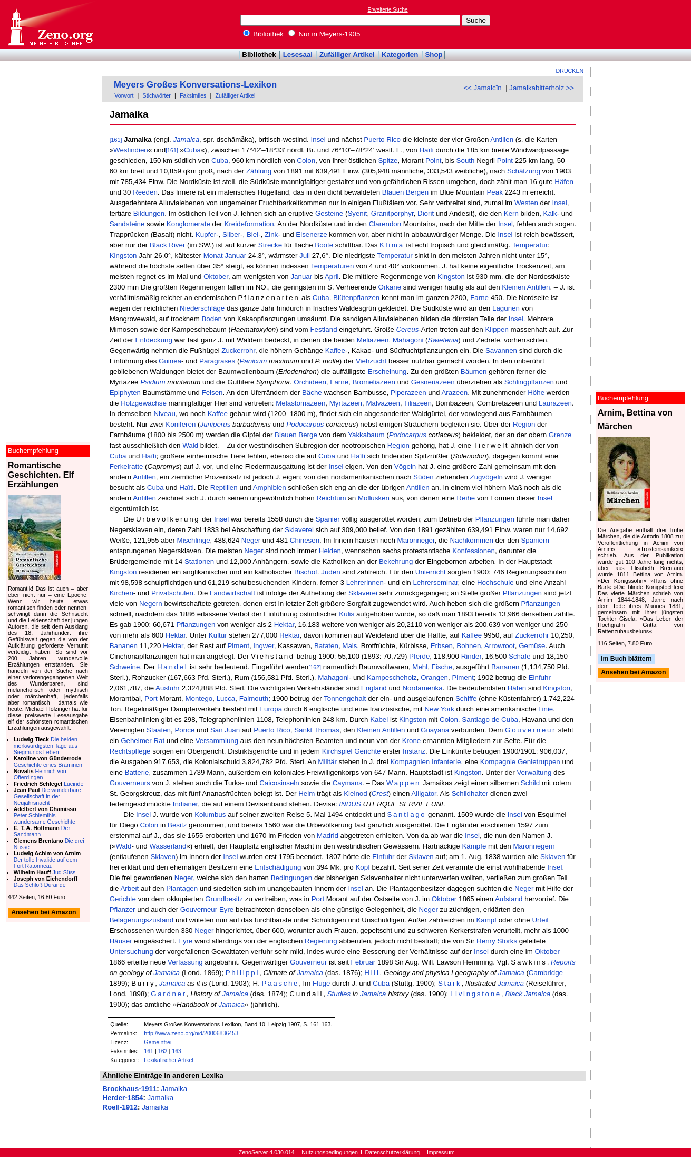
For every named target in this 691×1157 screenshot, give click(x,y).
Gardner (169, 994)
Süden (423, 477)
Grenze (560, 435)
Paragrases (217, 361)
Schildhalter (470, 793)
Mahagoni (408, 340)
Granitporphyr (392, 213)
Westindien (130, 150)
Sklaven (162, 857)
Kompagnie (497, 762)
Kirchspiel (337, 751)
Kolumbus (210, 814)
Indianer (185, 804)
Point (433, 161)
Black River (167, 245)
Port (150, 698)
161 (148, 1051)
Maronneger (416, 540)
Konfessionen (473, 551)
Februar (363, 962)
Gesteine (329, 213)
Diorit (425, 213)
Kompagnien (410, 762)
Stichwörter (157, 95)
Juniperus (215, 424)
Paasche (280, 983)
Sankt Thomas (316, 730)
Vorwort (123, 95)
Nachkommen (471, 540)
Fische (442, 667)
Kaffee (335, 350)
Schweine (125, 667)
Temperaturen (332, 266)
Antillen (501, 139)
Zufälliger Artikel (347, 55)
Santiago (406, 814)
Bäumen (474, 371)
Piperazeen (408, 393)
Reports (563, 962)
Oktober (215, 277)
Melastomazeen (300, 403)
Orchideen (310, 382)
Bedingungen (292, 878)
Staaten (159, 730)
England (374, 688)
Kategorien (400, 55)
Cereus (407, 329)
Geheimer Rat (142, 741)
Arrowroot (499, 646)
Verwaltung (534, 772)
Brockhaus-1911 (129, 1089)
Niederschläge (202, 308)
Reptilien (224, 487)
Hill (371, 973)
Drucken (570, 71)
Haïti (426, 150)
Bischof (305, 572)
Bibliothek (263, 34)
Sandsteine (127, 224)
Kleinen (513, 287)
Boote (324, 245)
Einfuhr (540, 677)
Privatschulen (172, 593)
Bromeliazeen (373, 382)
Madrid (327, 836)
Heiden (330, 551)
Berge (307, 435)
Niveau (164, 414)
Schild (530, 783)
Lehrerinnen (365, 582)
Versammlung (217, 741)
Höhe (536, 393)
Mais (349, 646)
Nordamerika (422, 688)
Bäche (312, 393)
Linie (545, 709)
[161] (116, 140)
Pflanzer (122, 909)
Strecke (270, 245)
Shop (433, 55)
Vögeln (405, 466)
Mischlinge (193, 540)
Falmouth (254, 698)
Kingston (123, 255)
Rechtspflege (130, 751)
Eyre (226, 909)
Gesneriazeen (433, 382)
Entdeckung (153, 340)
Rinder (471, 656)
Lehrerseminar (435, 582)
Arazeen (454, 393)
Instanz (414, 751)
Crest (380, 793)
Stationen (199, 561)
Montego (198, 698)
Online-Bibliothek (50, 24)
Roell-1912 (120, 1107)
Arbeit (129, 888)
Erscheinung (386, 371)
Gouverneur (530, 730)
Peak (494, 192)
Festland (323, 329)
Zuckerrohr (238, 350)
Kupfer (206, 234)
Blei (252, 234)
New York (439, 709)
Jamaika (174, 1089)
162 (163, 1051)
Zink (271, 234)
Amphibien (269, 487)
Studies (339, 994)
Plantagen (182, 888)
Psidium (152, 382)
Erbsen (442, 646)
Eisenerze (311, 234)
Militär (327, 762)
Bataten (326, 646)
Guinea (170, 361)
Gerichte (367, 751)
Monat (213, 255)
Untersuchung (131, 952)
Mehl (419, 667)
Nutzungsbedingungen (329, 1152)
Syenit (357, 213)
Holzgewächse (144, 403)
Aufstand (509, 899)
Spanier (328, 519)
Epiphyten (125, 393)
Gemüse (532, 646)
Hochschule (495, 582)
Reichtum (331, 498)
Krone (411, 741)
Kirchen (121, 593)
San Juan (225, 730)
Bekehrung (396, 561)
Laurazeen (555, 403)
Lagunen (506, 308)
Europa (270, 709)
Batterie (137, 772)
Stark (449, 983)
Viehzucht (371, 361)
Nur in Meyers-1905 (324, 34)
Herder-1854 (122, 1098)
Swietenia (443, 340)
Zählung (258, 171)
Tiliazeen (418, 403)
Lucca (226, 698)
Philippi (242, 973)
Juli (304, 255)
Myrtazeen (345, 403)
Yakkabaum (366, 435)
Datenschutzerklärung (392, 1152)
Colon (306, 161)
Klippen (496, 329)
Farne (479, 298)
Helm (306, 793)
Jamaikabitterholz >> (541, 88)
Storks (507, 941)
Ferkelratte (126, 466)
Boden (211, 319)
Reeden (145, 192)
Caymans (347, 783)
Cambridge (546, 973)
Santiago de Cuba (490, 720)
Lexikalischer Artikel (168, 1060)
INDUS (350, 804)
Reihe (465, 498)
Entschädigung (278, 867)
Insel (318, 139)
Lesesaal (298, 55)
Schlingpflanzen (529, 382)
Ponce (184, 730)
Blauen (393, 192)
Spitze (387, 161)
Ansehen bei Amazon (633, 673)
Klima (391, 245)
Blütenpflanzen (356, 298)
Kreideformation (249, 224)
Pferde (419, 656)
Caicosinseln (279, 783)
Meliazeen (373, 340)
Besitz (177, 825)
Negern (150, 604)
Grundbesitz (224, 899)
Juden (330, 572)
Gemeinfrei (157, 1042)
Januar (235, 255)
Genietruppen (539, 762)
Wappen (403, 783)
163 (176, 1051)
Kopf (362, 867)
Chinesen (304, 540)
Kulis (346, 614)
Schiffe (466, 698)
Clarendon (385, 224)
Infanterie (446, 762)
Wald (190, 445)
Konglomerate (188, 224)
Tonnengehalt (345, 698)
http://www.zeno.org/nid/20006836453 (191, 1033)
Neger (250, 540)
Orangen (434, 677)
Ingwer (263, 646)
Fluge (321, 983)
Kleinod (355, 793)
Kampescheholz (392, 677)
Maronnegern (533, 846)
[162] (314, 667)
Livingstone (475, 994)
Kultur (218, 635)
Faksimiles (193, 95)
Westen (526, 203)
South (465, 161)
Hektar (284, 625)
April (332, 277)
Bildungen (148, 213)
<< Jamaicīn (482, 88)
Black (513, 994)
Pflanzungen (494, 519)
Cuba (192, 150)
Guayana (435, 730)
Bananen (124, 646)
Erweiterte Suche (388, 10)
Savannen (501, 350)
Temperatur (530, 245)
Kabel (379, 720)
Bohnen (468, 646)
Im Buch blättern (626, 658)
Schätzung (523, 171)
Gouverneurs (130, 783)
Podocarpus (305, 424)
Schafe (520, 656)
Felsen (212, 393)
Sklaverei (299, 530)
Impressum (441, 1152)
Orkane (389, 287)
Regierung (321, 941)
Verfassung (185, 962)
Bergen (417, 192)
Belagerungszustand (142, 920)
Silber (231, 234)
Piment (238, 646)
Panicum (253, 361)
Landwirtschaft (232, 593)
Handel (172, 667)
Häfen (563, 182)
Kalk (550, 213)
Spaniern (535, 540)
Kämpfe (474, 846)
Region (524, 424)
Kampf (486, 920)
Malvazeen (383, 403)
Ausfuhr (167, 688)
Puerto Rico (382, 139)
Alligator (423, 793)
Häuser (121, 941)
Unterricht (430, 572)
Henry (485, 941)
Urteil (540, 920)
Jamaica (186, 139)
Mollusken (374, 498)
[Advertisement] (642, 24)
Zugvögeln (486, 477)
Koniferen (181, 424)
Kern (511, 213)
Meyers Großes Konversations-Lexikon (195, 85)
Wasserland (167, 846)
